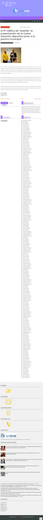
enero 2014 (25, 310)
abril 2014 (25, 306)
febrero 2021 (25, 196)
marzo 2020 (25, 211)
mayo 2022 (25, 174)
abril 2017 (25, 257)
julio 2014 (25, 301)
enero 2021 (25, 198)
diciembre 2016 (26, 263)
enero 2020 (25, 214)
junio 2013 (25, 319)
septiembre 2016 (26, 268)
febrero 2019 (25, 228)
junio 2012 (25, 335)
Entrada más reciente (5, 98)
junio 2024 (25, 141)
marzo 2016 (25, 275)
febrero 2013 (25, 325)
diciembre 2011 (26, 344)
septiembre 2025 (26, 120)
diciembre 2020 (26, 199)
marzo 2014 (25, 307)
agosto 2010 (25, 367)
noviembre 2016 (26, 265)
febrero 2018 (25, 244)
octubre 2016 (25, 266)
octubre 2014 (25, 298)
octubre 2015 (25, 282)
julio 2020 (25, 205)
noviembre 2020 (26, 200)
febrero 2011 (25, 358)
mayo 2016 (25, 272)
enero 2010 (25, 377)
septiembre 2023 (26, 152)
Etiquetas (4, 105)
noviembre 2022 (26, 167)
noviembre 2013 (26, 313)
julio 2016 (25, 269)
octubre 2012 (25, 330)
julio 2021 (25, 189)
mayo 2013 (25, 320)
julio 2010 (25, 368)
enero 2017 (25, 262)
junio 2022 (25, 173)
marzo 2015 (25, 291)
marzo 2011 (25, 357)
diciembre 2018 (26, 231)
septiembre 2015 (26, 284)
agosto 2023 (25, 154)
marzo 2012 (25, 339)
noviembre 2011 (26, 345)
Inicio (2, 21)
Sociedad (3, 509)
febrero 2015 (25, 292)
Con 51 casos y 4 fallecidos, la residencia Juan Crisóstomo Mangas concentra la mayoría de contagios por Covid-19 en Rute (24, 447)
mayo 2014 (25, 304)
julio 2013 (25, 317)
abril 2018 (25, 241)
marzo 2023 (25, 161)
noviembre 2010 (26, 363)
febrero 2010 (25, 376)
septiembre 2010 (26, 366)
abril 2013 (25, 322)
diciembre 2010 (26, 361)
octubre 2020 (25, 202)
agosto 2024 (25, 138)
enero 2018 (25, 246)
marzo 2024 (25, 144)
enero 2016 (25, 278)
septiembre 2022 (26, 170)
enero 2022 (25, 180)
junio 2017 (25, 255)
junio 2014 (25, 303)
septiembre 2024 (26, 136)
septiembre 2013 (26, 316)
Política (2, 506)
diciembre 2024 (26, 132)
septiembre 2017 (26, 252)
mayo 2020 (25, 208)
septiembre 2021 (26, 186)
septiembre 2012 (26, 332)
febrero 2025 (25, 129)
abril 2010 (25, 373)
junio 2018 (25, 238)
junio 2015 (25, 287)
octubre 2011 (25, 347)
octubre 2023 (25, 151)
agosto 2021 (25, 187)
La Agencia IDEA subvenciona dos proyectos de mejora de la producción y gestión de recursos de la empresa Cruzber (22, 466)
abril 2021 (25, 193)
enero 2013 (25, 326)
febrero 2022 (25, 179)
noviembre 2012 (26, 329)
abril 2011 (25, 355)
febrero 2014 (25, 309)
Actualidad (4, 103)
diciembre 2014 (26, 295)
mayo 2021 (25, 192)
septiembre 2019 (26, 219)
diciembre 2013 (26, 311)
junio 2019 (25, 222)
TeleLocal (3, 510)
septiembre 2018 (26, 236)
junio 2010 (25, 370)
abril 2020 (25, 209)
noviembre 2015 (26, 281)
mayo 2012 (25, 336)
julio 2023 (25, 155)
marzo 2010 (25, 374)
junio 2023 (25, 157)
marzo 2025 (25, 128)
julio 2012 (25, 333)
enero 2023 (25, 164)
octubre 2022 (25, 168)
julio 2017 (25, 253)
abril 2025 (25, 126)
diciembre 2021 (26, 181)
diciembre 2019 (26, 215)
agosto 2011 (25, 349)
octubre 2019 (25, 218)
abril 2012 (25, 338)
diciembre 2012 (26, 328)
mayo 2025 (25, 125)
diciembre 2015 (26, 279)
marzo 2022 (25, 177)
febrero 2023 (25, 163)
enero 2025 (25, 130)
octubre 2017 (25, 250)
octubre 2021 (25, 184)
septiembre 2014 (26, 300)
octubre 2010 (25, 364)
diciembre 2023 (26, 148)
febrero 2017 (25, 260)
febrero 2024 (25, 145)
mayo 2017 (25, 256)
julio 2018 (25, 237)
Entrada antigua (37, 98)
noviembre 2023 (26, 149)
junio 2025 (25, 123)
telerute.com (18, 516)
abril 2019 (25, 225)
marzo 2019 (25, 227)
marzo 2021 (25, 195)
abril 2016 (25, 274)
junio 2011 (25, 352)
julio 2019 (25, 221)
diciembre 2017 (26, 247)
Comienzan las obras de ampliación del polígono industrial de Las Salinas (17, 483)
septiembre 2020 (26, 203)
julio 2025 (25, 122)
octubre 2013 (25, 314)
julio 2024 (25, 139)
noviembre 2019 (26, 217)
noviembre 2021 (26, 183)
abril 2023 (25, 160)
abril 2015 (25, 290)
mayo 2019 (25, 224)
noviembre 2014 (26, 297)
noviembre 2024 (26, 133)
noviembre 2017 (26, 249)
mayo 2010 (25, 371)
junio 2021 (25, 190)
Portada (2, 507)
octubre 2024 (26, 135)
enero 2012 (25, 342)
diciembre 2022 (26, 165)
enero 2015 (25, 294)
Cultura (2, 502)
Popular (11, 103)
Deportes (3, 504)
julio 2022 (25, 171)
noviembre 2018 (26, 233)
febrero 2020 (25, 212)
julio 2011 (24, 351)
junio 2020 (25, 206)
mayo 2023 (25, 158)
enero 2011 (25, 360)
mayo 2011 (25, 354)
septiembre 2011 (26, 348)
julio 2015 (25, 285)
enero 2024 (25, 146)
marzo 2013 (25, 323)
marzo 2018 (25, 243)
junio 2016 (25, 271)
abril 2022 (25, 176)
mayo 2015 (25, 288)
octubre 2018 (25, 234)
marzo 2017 (25, 259)
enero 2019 (25, 230)
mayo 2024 (25, 142)
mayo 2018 (25, 240)
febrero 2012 (25, 341)
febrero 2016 (25, 276)
